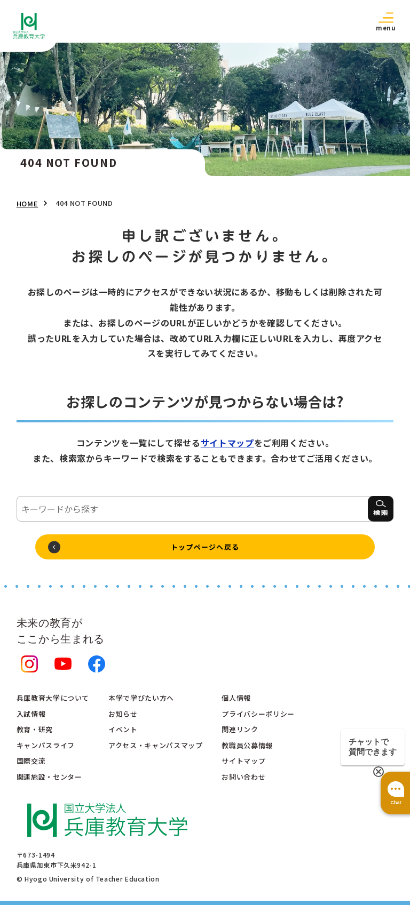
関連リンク (240, 729)
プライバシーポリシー (258, 714)
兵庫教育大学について (53, 698)
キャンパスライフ (46, 745)
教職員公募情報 (247, 745)
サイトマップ (227, 442)
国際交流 (31, 761)
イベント (123, 729)
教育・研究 (35, 729)
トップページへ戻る (205, 547)
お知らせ (123, 714)
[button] (386, 21)
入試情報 (31, 714)
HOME (27, 203)
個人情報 (236, 698)
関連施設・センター (49, 777)
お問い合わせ (243, 777)
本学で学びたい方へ (141, 698)
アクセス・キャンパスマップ (155, 745)
